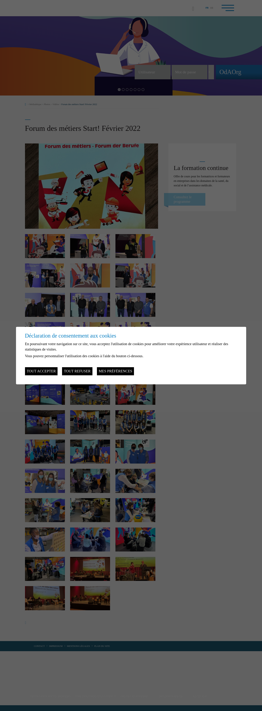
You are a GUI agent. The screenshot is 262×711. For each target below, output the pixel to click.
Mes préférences (115, 371)
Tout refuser (77, 371)
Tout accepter (41, 371)
